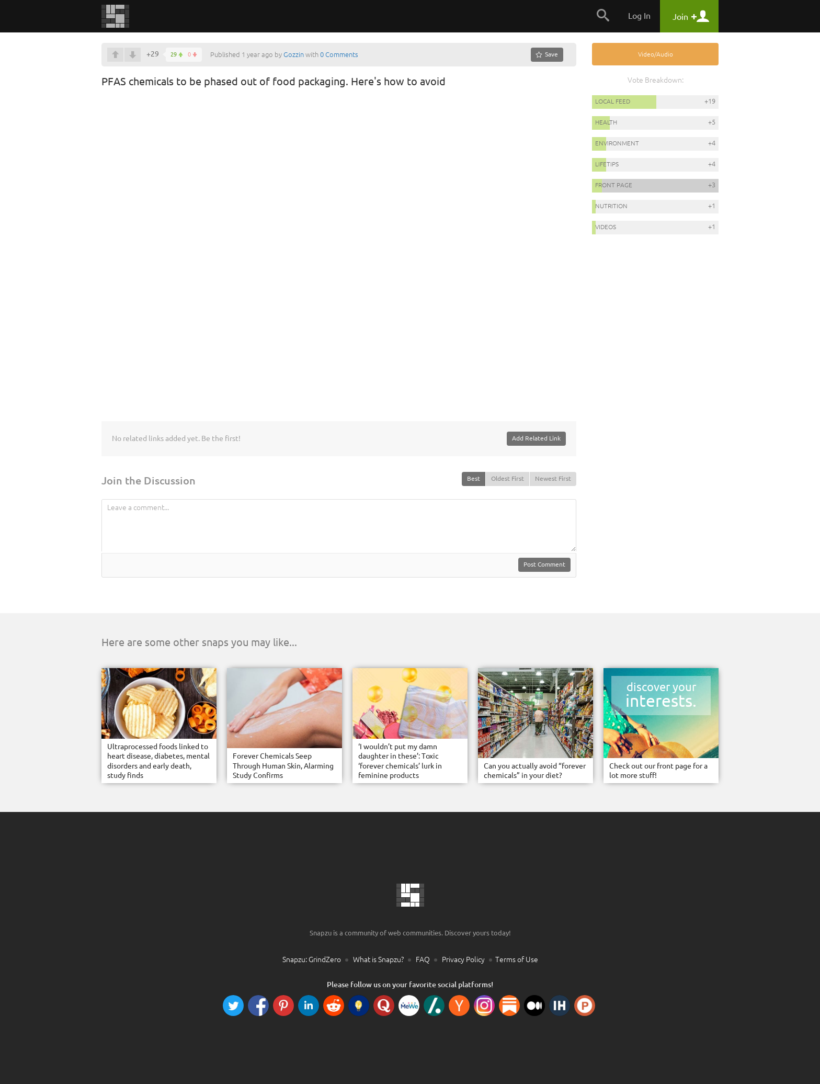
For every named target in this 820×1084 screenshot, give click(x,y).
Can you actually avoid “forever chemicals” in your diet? (535, 771)
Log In (639, 15)
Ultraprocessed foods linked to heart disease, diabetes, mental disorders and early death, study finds (158, 761)
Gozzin (293, 54)
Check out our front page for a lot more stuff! (658, 771)
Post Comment (544, 564)
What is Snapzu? (378, 959)
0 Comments (339, 54)
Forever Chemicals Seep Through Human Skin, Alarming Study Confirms (283, 765)
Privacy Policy (463, 959)
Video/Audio (655, 54)
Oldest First (507, 478)
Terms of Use (516, 959)
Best (473, 478)
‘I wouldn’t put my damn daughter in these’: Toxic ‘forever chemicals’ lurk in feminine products (400, 761)
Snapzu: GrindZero (311, 959)
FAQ (423, 959)
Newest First (553, 478)
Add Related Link (536, 438)
